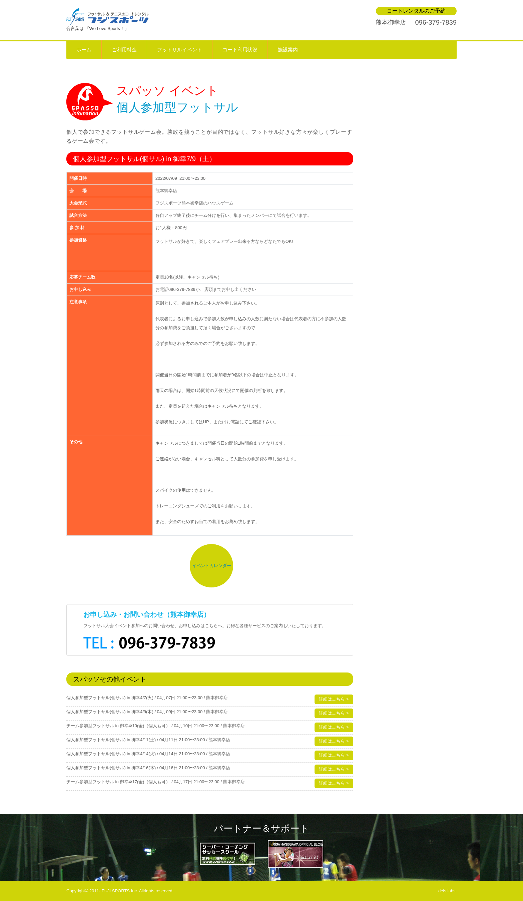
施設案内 (288, 49)
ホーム (83, 49)
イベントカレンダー (211, 565)
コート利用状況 (239, 49)
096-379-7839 (436, 22)
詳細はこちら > (334, 699)
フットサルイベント (179, 49)
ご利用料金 (124, 49)
